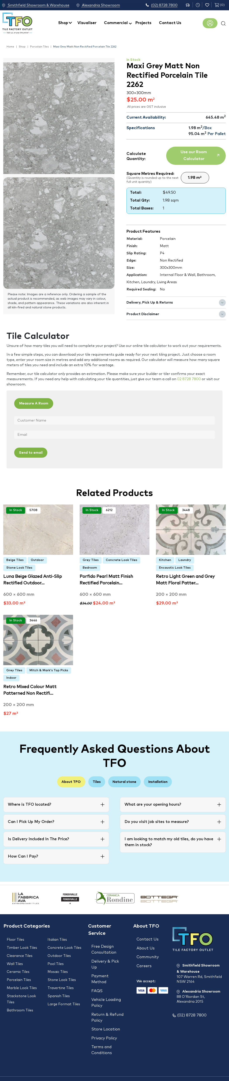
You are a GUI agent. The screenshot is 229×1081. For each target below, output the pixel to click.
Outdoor (37, 559)
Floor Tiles (15, 939)
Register (210, 23)
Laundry (184, 559)
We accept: (146, 973)
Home (10, 47)
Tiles (94, 781)
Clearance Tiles (19, 952)
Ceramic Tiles (18, 965)
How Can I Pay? (23, 856)
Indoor (11, 676)
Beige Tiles (15, 559)
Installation (165, 781)
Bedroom (90, 566)
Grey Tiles (91, 559)
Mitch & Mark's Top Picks (48, 669)
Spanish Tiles (59, 985)
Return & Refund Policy (107, 1008)
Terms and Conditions (101, 1035)
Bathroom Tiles (20, 998)
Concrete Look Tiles (121, 559)
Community (148, 953)
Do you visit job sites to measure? (157, 821)
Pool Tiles (56, 959)
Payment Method (100, 975)
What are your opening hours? (153, 804)
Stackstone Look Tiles (21, 988)
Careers (144, 960)
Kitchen (165, 559)
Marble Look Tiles (22, 978)
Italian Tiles (57, 939)
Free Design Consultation (103, 949)
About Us (146, 946)
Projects (143, 23)
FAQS (97, 985)
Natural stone (127, 781)
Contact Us (170, 23)
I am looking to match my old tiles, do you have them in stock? (169, 842)
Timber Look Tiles (22, 945)
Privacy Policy (104, 1025)
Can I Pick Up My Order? (31, 821)
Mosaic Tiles (58, 965)
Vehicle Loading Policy (106, 995)
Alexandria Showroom (98, 5)
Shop (63, 23)
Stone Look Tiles (19, 566)
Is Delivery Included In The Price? (38, 839)
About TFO (63, 781)
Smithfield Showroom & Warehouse (35, 5)
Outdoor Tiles (59, 952)
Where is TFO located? (29, 804)
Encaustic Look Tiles (175, 566)
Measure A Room (37, 404)
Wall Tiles (15, 959)
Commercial (116, 23)
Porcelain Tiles (39, 47)
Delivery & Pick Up (105, 962)
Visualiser (86, 23)
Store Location (105, 1018)
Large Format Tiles (64, 991)
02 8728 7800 (189, 379)
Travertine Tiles (61, 978)
